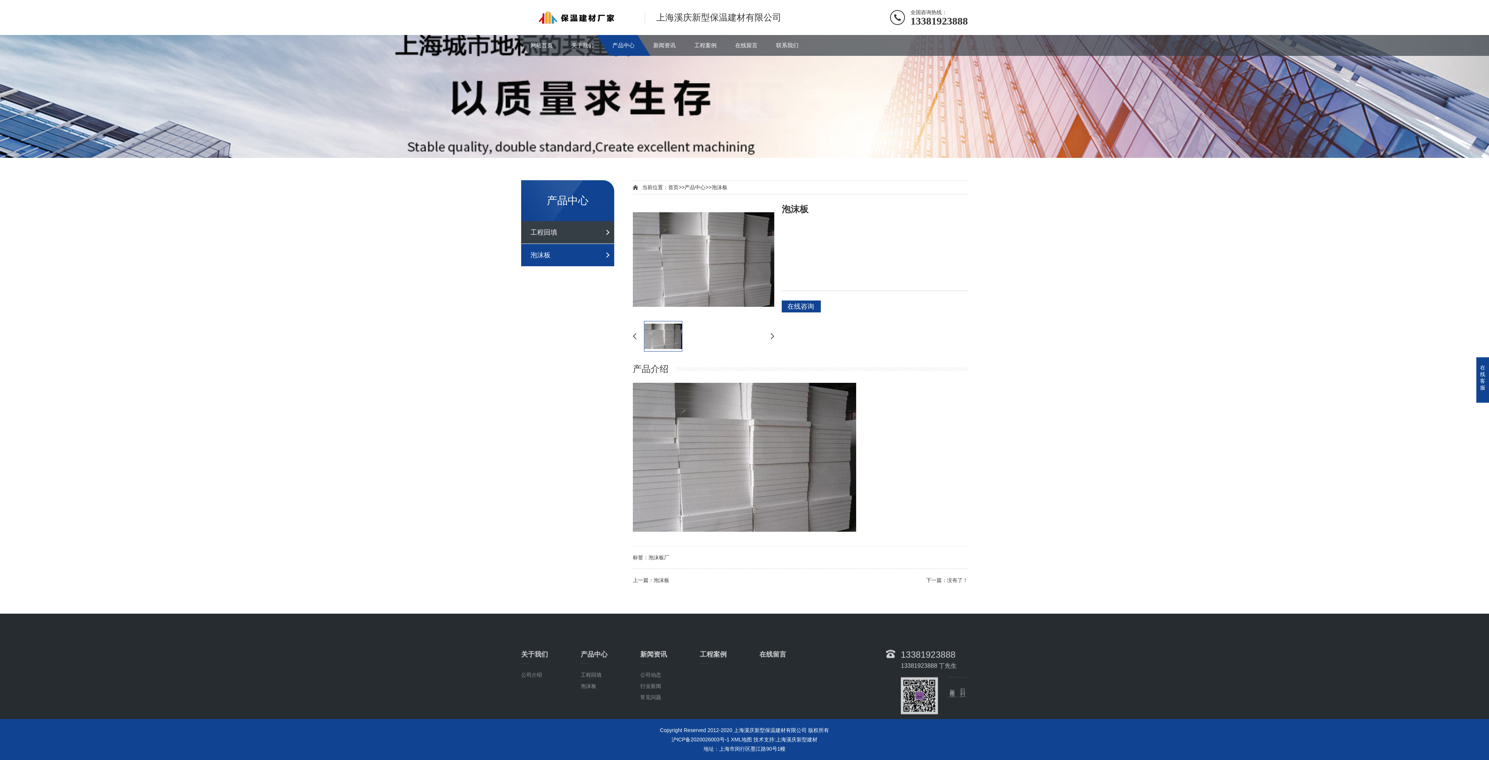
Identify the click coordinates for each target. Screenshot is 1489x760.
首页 (673, 187)
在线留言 (746, 45)
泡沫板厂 (658, 557)
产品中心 (623, 45)
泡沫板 (540, 255)
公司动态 (650, 704)
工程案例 (705, 45)
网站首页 (541, 45)
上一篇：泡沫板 (651, 580)
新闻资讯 (664, 45)
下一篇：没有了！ (947, 580)
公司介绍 (531, 704)
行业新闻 (650, 715)
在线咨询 (800, 306)
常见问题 (650, 726)
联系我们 (787, 45)
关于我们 (582, 45)
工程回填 (543, 232)
